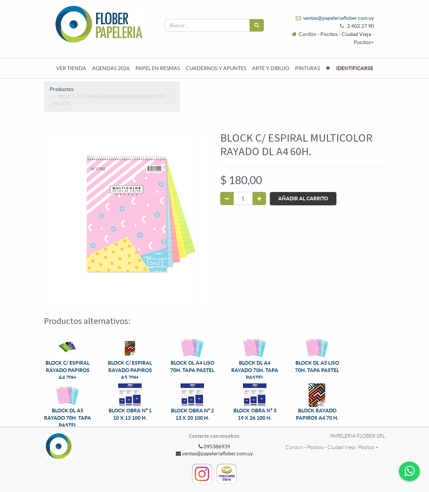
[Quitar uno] (227, 198)
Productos (62, 89)
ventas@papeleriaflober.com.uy (338, 18)
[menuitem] (71, 68)
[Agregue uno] (259, 198)
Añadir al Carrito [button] (303, 198)
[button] (328, 68)
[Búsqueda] (257, 25)
